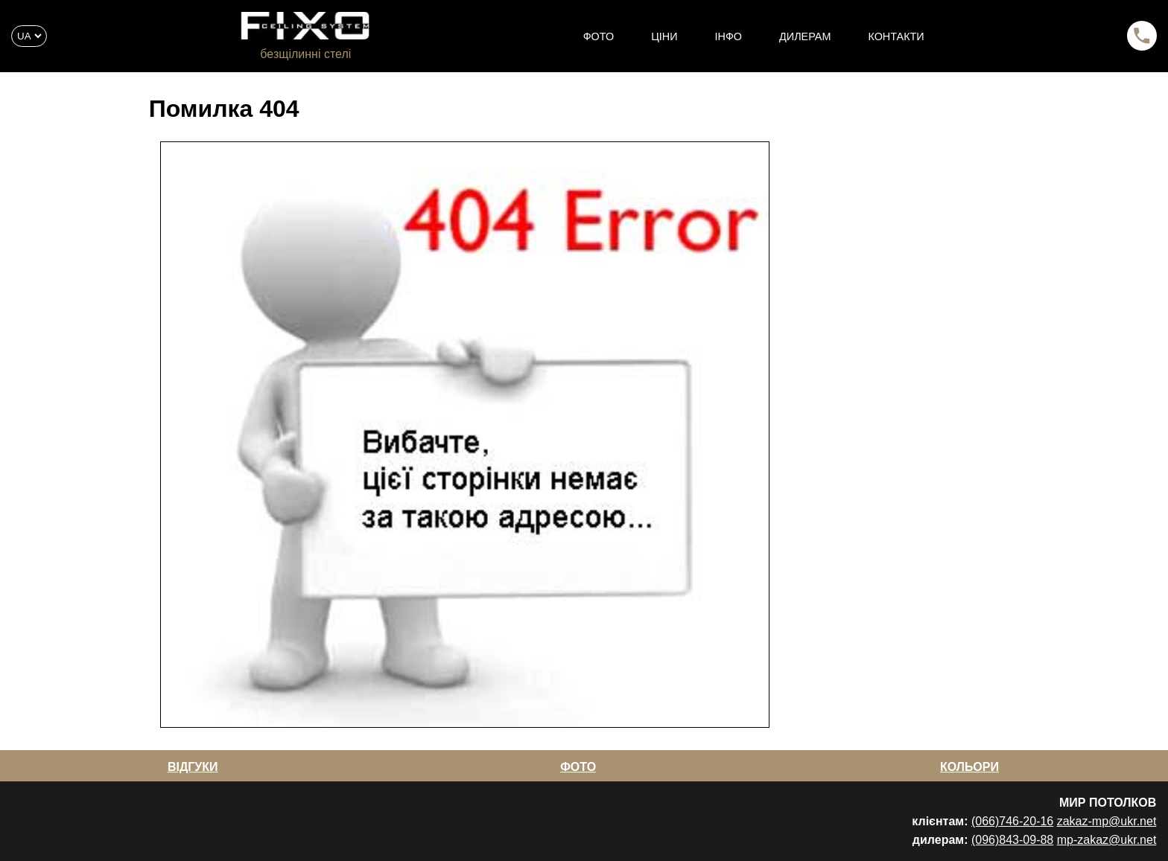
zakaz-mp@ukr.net (1107, 821)
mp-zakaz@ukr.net (1107, 839)
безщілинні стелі (305, 54)
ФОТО (598, 36)
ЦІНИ (664, 36)
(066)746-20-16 (1012, 821)
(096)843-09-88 (1012, 839)
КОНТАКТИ (896, 36)
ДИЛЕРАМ (805, 36)
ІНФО (729, 36)
